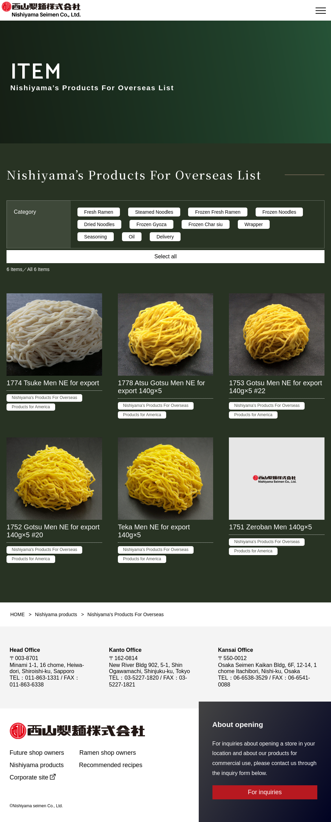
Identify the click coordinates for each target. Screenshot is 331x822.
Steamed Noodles (154, 212)
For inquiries (265, 792)
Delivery (165, 236)
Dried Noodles (99, 224)
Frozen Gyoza (151, 224)
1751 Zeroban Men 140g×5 (270, 527)
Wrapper (254, 224)
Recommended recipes (111, 765)
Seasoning (95, 236)
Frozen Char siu (205, 224)
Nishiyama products (56, 614)
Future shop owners (37, 752)
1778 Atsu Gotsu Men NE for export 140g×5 (161, 387)
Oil (132, 236)
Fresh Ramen (98, 212)
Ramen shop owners (107, 752)
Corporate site (29, 777)
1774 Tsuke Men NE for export (53, 383)
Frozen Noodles (279, 212)
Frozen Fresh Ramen (217, 212)
